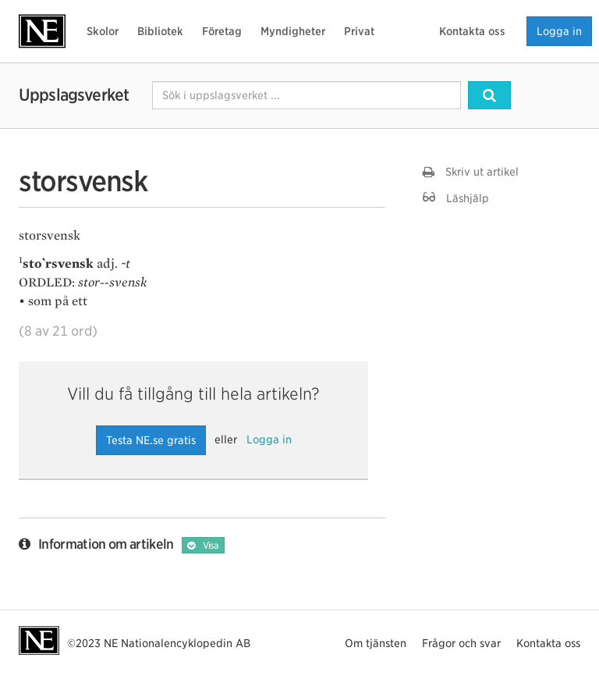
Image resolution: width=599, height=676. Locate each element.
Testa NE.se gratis (151, 440)
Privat (359, 31)
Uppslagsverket (74, 95)
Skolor (103, 31)
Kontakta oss (472, 31)
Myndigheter (293, 31)
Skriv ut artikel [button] (471, 171)
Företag (222, 31)
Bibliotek (160, 31)
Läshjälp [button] (456, 198)
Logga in (559, 31)
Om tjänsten (375, 643)
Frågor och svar (461, 643)
